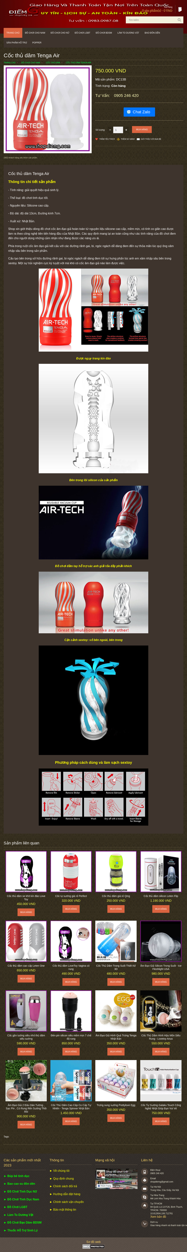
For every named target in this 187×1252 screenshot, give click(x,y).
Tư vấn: (103, 95)
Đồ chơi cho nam (35, 33)
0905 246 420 (126, 95)
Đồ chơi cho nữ (60, 33)
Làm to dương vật (128, 33)
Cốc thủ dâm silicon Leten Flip (161, 896)
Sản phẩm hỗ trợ (16, 42)
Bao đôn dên (152, 33)
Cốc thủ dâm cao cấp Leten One (26, 965)
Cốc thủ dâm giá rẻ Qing (116, 896)
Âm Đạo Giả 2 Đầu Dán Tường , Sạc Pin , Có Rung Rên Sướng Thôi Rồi (26, 1108)
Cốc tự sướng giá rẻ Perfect (71, 896)
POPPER (36, 42)
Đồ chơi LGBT (82, 33)
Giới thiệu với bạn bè (151, 139)
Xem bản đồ (158, 1216)
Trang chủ (13, 33)
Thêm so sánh (128, 139)
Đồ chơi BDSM (104, 33)
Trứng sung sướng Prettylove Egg (116, 1105)
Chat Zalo (141, 112)
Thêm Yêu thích (107, 139)
